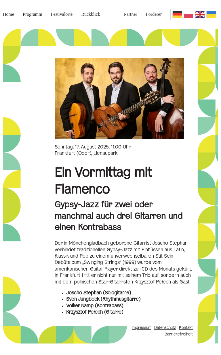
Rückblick (90, 14)
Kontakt (186, 328)
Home (8, 14)
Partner (130, 14)
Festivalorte (62, 14)
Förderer (154, 14)
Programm (32, 14)
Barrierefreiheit (179, 334)
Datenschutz (165, 328)
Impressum (141, 328)
